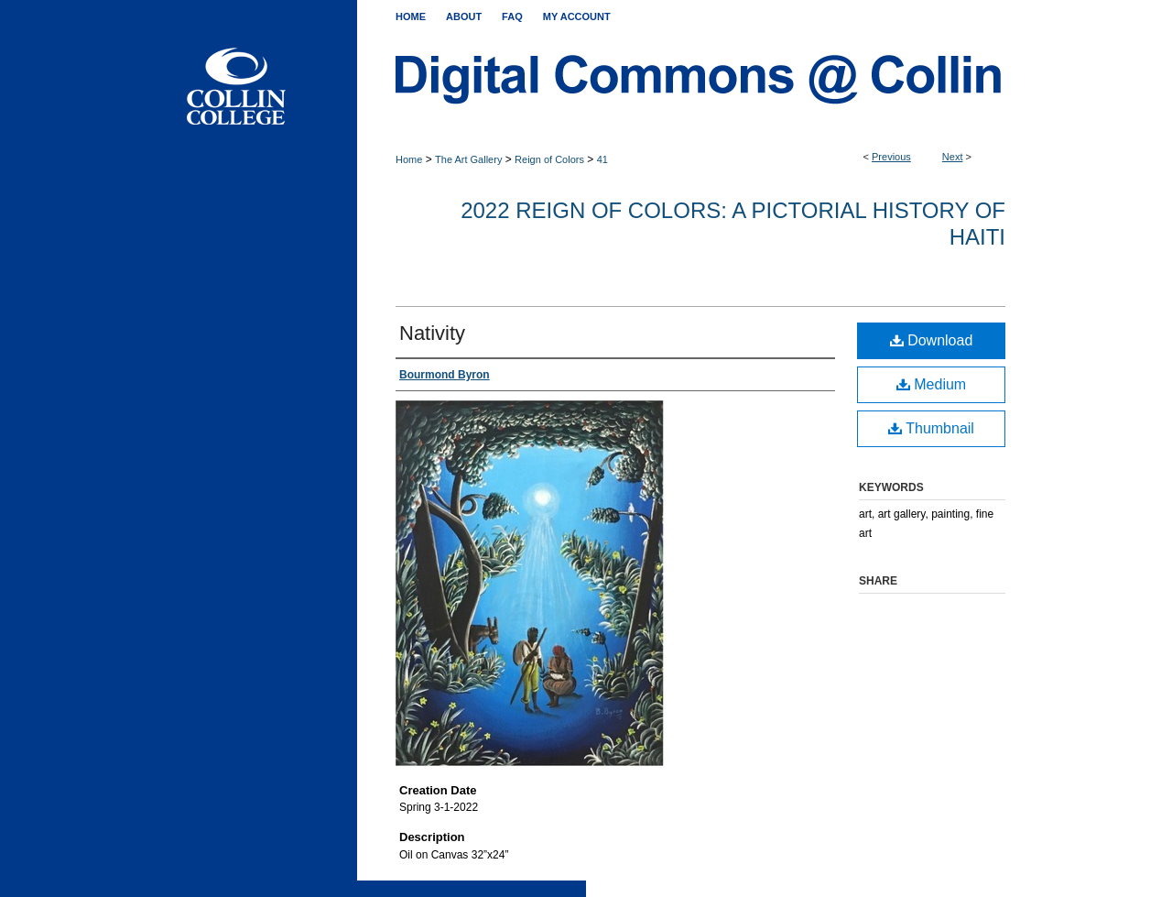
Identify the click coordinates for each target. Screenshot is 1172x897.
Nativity (432, 333)
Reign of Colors (549, 159)
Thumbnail (931, 428)
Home (409, 159)
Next (952, 156)
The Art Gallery (468, 159)
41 (602, 159)
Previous (891, 156)
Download (931, 340)
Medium (931, 384)
